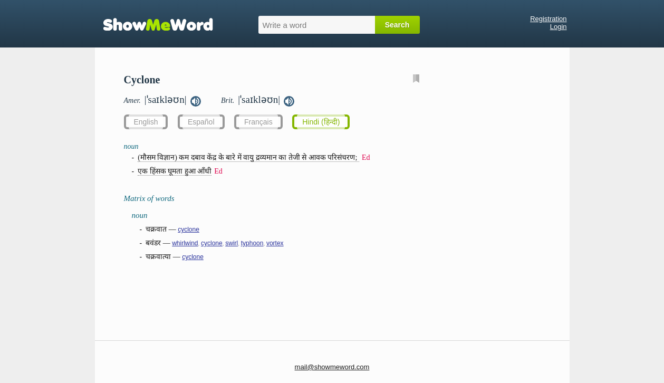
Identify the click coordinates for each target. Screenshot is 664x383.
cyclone (188, 229)
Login (558, 27)
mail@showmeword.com (332, 367)
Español (201, 122)
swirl (231, 243)
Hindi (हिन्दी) (321, 122)
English (146, 122)
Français (258, 122)
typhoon (252, 243)
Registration (548, 19)
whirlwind (185, 243)
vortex (275, 243)
